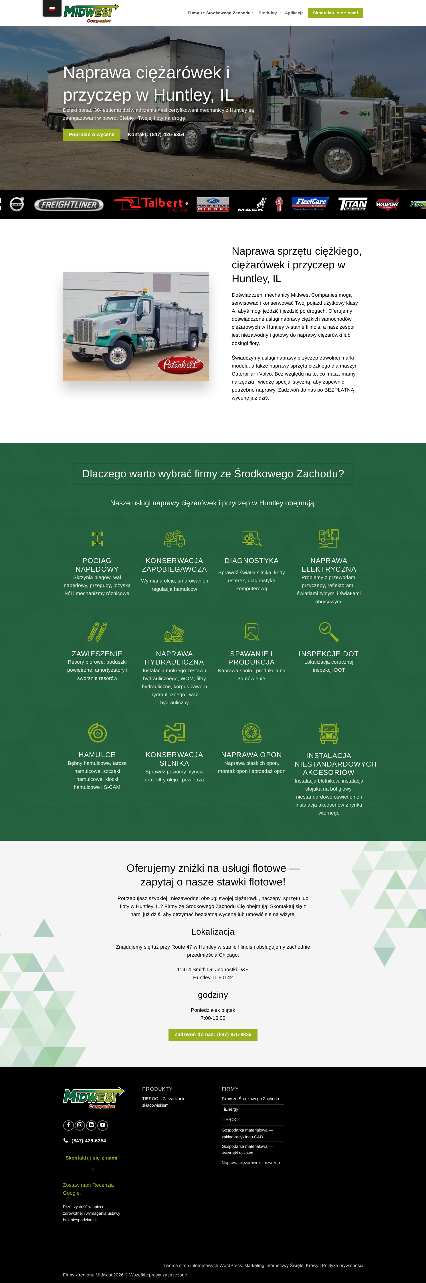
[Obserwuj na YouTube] (102, 1126)
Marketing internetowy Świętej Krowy (281, 1265)
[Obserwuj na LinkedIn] (91, 1126)
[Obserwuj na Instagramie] (80, 1126)
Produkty (270, 12)
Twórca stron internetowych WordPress (202, 1265)
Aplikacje (294, 13)
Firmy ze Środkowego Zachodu (221, 12)
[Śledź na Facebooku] (68, 1126)
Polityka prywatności (342, 1265)
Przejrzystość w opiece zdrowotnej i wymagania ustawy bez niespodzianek (91, 1213)
